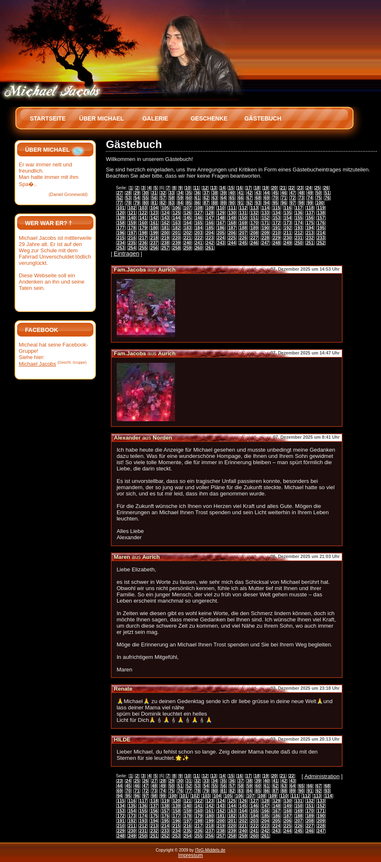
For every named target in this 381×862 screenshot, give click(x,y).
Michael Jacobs (37, 364)
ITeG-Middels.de (210, 850)
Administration (321, 776)
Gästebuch (262, 118)
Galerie (155, 118)
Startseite (47, 118)
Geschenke (209, 118)
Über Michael (101, 118)
